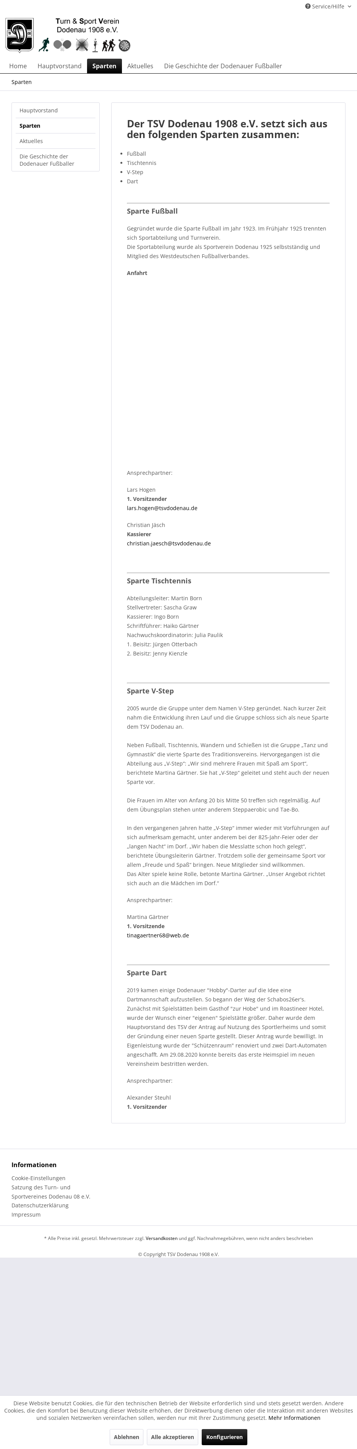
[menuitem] (18, 66)
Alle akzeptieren (172, 1437)
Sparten (30, 125)
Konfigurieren (224, 1437)
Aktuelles (31, 141)
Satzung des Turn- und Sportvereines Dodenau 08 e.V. (51, 1192)
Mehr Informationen (294, 1417)
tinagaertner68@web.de (158, 935)
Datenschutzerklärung (40, 1205)
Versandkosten (162, 1238)
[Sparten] (104, 66)
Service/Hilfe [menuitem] (325, 6)
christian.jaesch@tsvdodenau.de (169, 543)
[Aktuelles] (140, 66)
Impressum (26, 1214)
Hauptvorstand (39, 110)
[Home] (18, 66)
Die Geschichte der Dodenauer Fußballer (47, 160)
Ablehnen (126, 1437)
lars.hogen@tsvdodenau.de (162, 508)
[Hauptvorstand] (59, 66)
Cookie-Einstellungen (39, 1178)
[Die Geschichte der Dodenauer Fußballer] (223, 66)
